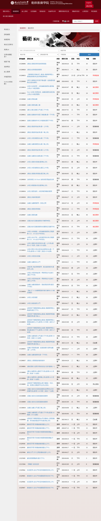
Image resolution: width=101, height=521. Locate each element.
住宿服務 (33, 11)
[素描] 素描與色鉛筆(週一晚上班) (38, 132)
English (88, 2)
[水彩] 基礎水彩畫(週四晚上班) (37, 162)
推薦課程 (7, 39)
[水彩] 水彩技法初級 (33, 256)
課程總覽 (7, 34)
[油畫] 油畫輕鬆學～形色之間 (36, 203)
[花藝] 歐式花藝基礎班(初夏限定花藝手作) (41, 226)
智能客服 (55, 21)
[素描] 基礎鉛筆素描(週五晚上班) (38, 173)
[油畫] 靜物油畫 (32, 99)
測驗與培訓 (75, 11)
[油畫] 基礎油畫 (32, 215)
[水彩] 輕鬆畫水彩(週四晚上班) (37, 185)
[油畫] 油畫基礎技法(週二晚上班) (38, 144)
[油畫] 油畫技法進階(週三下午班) (38, 156)
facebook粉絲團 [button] (8, 83)
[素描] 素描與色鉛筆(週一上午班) (38, 126)
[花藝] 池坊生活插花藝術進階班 (37, 402)
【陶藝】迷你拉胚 (33, 464)
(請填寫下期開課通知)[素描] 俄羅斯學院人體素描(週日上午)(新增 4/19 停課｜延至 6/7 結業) (41, 322)
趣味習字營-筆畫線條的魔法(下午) (38, 428)
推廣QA (6, 49)
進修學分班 (52, 11)
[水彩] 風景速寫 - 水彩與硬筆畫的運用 (39, 191)
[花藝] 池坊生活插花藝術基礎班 (37, 396)
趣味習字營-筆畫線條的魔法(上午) (38, 424)
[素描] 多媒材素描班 (33, 197)
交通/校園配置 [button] (8, 55)
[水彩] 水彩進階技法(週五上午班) (38, 168)
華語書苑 (94, 11)
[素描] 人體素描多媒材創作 (36, 360)
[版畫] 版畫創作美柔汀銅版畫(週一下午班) (41, 114)
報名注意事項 (8, 44)
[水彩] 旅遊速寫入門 (33, 303)
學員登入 (7, 29)
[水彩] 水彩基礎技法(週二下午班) (38, 138)
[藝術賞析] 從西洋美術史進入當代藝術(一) (41, 366)
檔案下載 (7, 61)
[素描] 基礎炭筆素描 (33, 209)
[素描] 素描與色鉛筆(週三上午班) (38, 150)
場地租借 (42, 11)
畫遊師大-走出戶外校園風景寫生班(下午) (40, 476)
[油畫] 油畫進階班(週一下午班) (37, 355)
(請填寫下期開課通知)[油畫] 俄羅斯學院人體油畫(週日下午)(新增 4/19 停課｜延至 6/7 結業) (41, 330)
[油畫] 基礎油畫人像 (33, 105)
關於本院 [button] (6, 11)
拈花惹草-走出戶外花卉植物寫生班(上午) (40, 470)
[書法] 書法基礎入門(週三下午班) (38, 110)
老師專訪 (7, 66)
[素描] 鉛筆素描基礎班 (34, 69)
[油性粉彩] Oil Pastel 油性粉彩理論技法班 (40, 179)
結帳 (65, 21)
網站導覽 (89, 6)
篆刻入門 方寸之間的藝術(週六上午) (39, 452)
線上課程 (25, 11)
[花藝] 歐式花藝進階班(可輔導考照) (38, 221)
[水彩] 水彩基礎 (32, 297)
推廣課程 (16, 11)
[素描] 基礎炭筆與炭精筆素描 (36, 64)
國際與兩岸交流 (64, 11)
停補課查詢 (7, 77)
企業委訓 (85, 11)
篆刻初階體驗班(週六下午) (35, 458)
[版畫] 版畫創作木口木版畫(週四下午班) (40, 120)
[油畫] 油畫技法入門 (33, 262)
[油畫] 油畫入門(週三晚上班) (36, 408)
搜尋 (96, 21)
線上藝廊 (7, 72)
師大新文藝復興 (8, 16)
